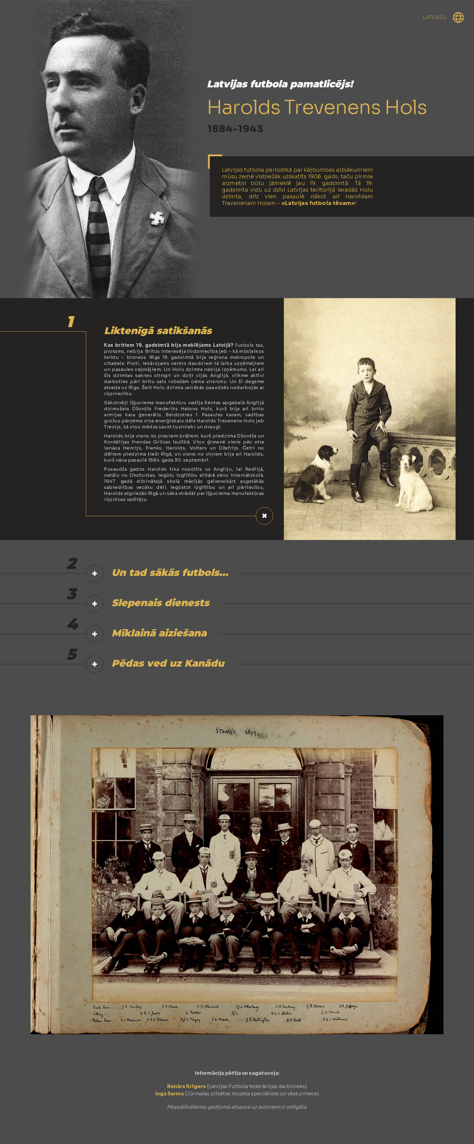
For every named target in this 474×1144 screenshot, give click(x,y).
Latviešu (434, 17)
